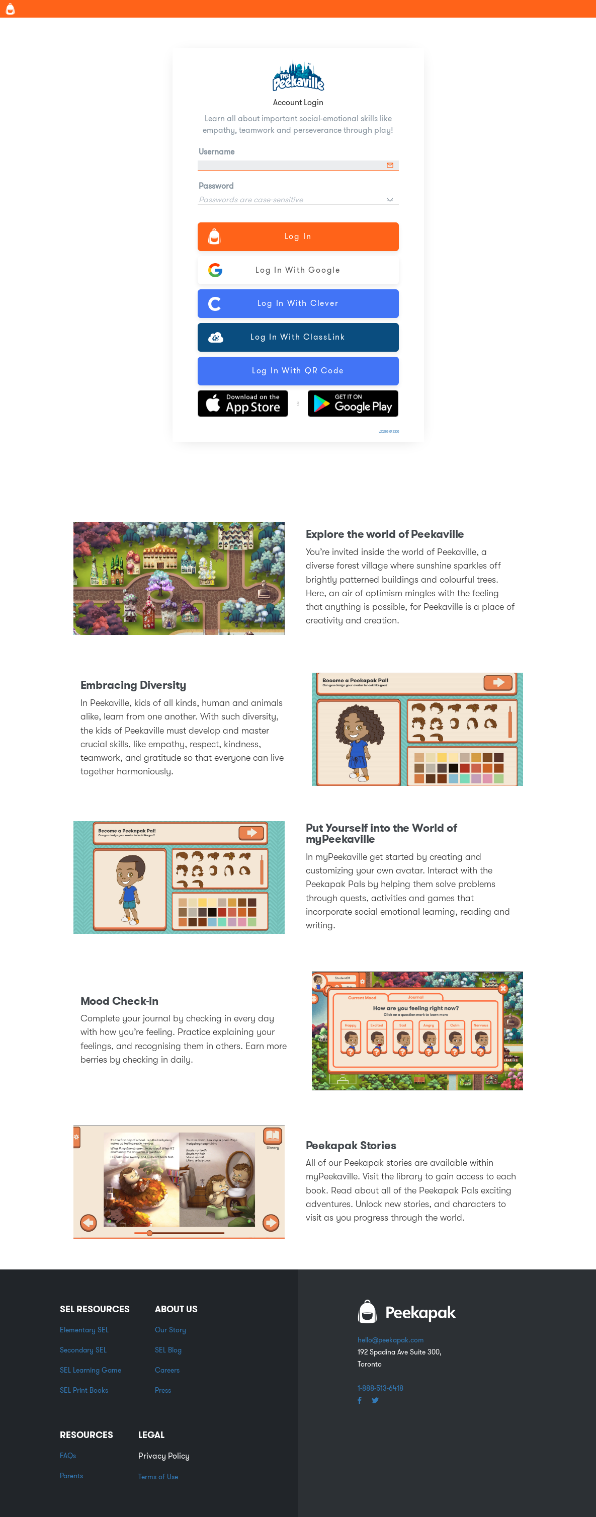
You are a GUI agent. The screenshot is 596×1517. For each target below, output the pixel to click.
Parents (71, 1476)
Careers (167, 1370)
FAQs (68, 1456)
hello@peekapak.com (391, 1340)
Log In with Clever (273, 304)
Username (216, 151)
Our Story (170, 1330)
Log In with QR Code (298, 370)
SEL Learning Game (90, 1370)
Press (163, 1390)
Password (216, 186)
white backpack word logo (407, 1311)
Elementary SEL (84, 1330)
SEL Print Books (84, 1390)
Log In (260, 236)
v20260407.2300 (389, 432)
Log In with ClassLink (277, 337)
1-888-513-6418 (380, 1388)
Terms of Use (158, 1477)
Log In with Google (274, 270)
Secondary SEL (83, 1350)
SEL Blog (168, 1350)
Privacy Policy (164, 1456)
